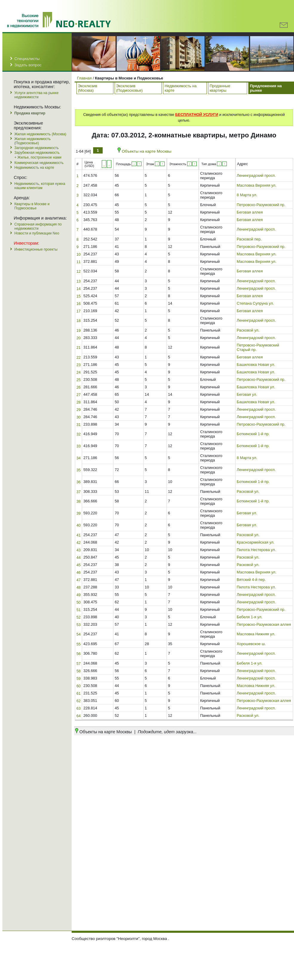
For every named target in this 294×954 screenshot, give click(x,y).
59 (78, 678)
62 (78, 701)
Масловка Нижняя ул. (256, 634)
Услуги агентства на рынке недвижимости (36, 95)
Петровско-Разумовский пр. (261, 205)
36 (78, 482)
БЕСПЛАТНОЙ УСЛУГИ (196, 114)
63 (78, 708)
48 (78, 587)
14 (78, 288)
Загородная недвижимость (36, 148)
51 (78, 610)
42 (78, 542)
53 (78, 624)
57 (78, 663)
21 (78, 347)
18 (78, 320)
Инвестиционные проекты (36, 249)
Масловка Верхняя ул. (256, 185)
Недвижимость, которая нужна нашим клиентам (39, 186)
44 (78, 557)
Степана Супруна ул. (255, 303)
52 (78, 617)
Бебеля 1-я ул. (249, 617)
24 (78, 372)
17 (78, 311)
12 (78, 271)
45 (78, 565)
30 (78, 417)
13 (78, 281)
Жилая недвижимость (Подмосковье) (32, 141)
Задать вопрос (27, 65)
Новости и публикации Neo (36, 233)
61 (78, 693)
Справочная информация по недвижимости (38, 226)
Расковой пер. (249, 239)
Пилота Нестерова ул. (256, 549)
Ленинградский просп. (256, 175)
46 (78, 572)
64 (78, 716)
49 (78, 595)
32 (78, 434)
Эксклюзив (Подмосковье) (129, 88)
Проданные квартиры (220, 88)
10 (78, 254)
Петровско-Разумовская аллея (264, 624)
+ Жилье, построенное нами (37, 157)
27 (78, 394)
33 (78, 446)
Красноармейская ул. (256, 542)
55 (78, 644)
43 (78, 550)
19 (78, 330)
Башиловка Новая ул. (256, 364)
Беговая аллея (250, 212)
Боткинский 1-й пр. (253, 434)
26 (78, 387)
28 (78, 402)
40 (78, 525)
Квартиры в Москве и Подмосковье (32, 206)
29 (78, 409)
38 (78, 501)
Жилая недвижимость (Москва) (40, 134)
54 (78, 634)
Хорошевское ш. (251, 644)
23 (78, 365)
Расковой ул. (248, 330)
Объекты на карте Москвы (144, 151)
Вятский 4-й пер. (251, 579)
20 (78, 338)
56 (78, 653)
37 (78, 492)
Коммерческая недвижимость (39, 163)
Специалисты (27, 58)
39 (78, 513)
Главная (84, 78)
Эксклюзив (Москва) (87, 88)
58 (78, 671)
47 (78, 580)
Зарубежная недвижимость (37, 153)
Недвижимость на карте (34, 167)
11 (78, 262)
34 (78, 458)
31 (78, 424)
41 (78, 535)
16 (78, 303)
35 (78, 470)
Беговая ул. (247, 394)
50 (78, 602)
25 (78, 380)
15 (78, 296)
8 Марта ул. (247, 195)
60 (78, 686)
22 (78, 357)
